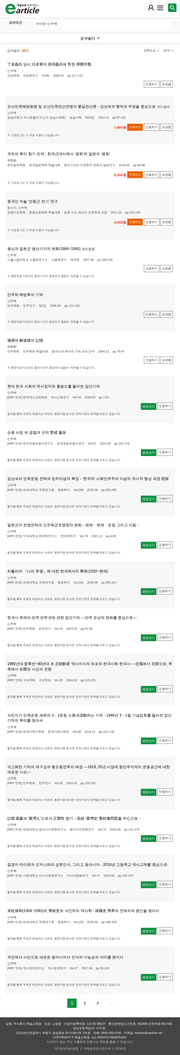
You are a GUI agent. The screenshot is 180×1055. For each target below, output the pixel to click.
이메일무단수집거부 (97, 1048)
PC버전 (121, 1048)
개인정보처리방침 (66, 1048)
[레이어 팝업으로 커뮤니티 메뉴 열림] (160, 8)
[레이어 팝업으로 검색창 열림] (172, 8)
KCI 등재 (164, 106)
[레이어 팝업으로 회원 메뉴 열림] (150, 8)
